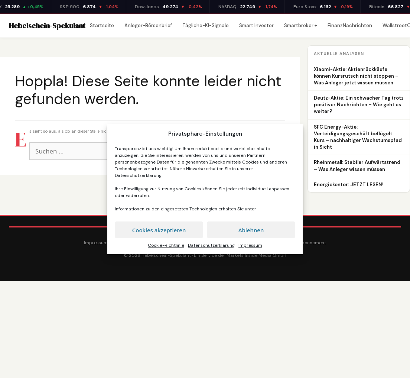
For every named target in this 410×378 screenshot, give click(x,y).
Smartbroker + (300, 25)
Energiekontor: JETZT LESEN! (349, 184)
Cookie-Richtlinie (166, 245)
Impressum (250, 245)
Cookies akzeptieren (159, 229)
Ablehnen (251, 229)
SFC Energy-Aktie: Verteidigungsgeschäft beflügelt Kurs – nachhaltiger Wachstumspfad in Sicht (358, 137)
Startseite (102, 25)
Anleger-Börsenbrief (148, 25)
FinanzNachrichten (350, 25)
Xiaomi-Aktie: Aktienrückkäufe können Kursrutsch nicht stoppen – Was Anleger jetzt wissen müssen (356, 76)
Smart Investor (256, 25)
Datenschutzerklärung (138, 175)
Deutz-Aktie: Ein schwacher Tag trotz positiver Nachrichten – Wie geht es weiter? (359, 104)
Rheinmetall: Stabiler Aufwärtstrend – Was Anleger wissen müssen (357, 165)
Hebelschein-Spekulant (47, 25)
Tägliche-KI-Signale (205, 25)
